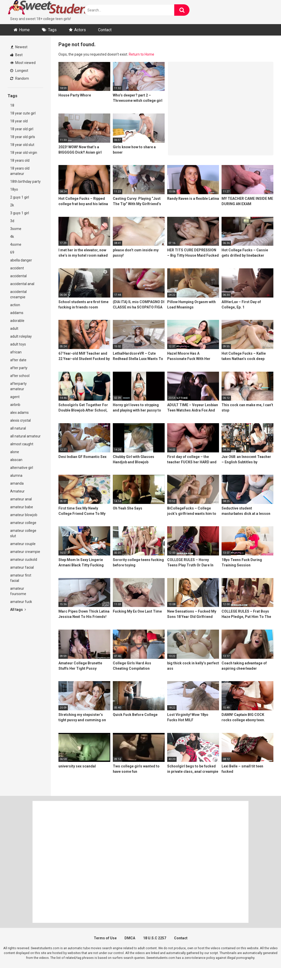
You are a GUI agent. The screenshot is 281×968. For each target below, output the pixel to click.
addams (16, 313)
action (15, 305)
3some (15, 229)
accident (17, 268)
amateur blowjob (23, 515)
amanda (17, 483)
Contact (105, 29)
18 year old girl (21, 129)
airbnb (15, 405)
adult (14, 328)
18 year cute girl (23, 113)
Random (19, 78)
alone (14, 452)
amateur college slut (23, 533)
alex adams (19, 413)
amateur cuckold (23, 559)
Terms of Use (105, 938)
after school (19, 376)
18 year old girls (22, 137)
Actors (80, 29)
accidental (18, 276)
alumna (16, 475)
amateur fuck (21, 602)
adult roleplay (21, 336)
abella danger (21, 260)
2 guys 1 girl (19, 197)
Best (16, 55)
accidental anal (22, 284)
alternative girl (21, 468)
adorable (17, 321)
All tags (18, 610)
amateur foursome (18, 591)
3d (12, 221)
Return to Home (141, 54)
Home (24, 29)
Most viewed (23, 63)
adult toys (18, 344)
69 (12, 252)
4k (12, 237)
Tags (52, 29)
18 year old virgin (23, 153)
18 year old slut (22, 145)
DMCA (129, 938)
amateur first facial (20, 578)
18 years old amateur (19, 171)
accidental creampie (18, 294)
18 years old (19, 160)
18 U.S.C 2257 (154, 938)
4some (15, 244)
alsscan (16, 460)
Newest (19, 47)
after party (18, 368)
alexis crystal (20, 420)
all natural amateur (25, 436)
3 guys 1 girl (19, 213)
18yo (14, 189)
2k (12, 205)
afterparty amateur (18, 386)
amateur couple (23, 544)
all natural (18, 428)
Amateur (17, 491)
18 (12, 105)
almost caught (21, 444)
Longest (19, 71)
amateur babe (21, 507)
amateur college (23, 523)
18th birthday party (25, 181)
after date (18, 360)
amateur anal (21, 499)
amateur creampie (25, 552)
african (16, 352)
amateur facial (22, 567)
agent (15, 397)
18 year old (19, 121)
